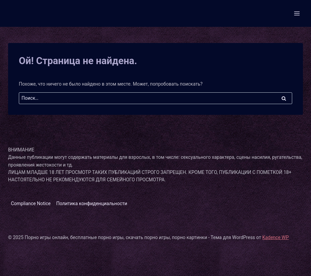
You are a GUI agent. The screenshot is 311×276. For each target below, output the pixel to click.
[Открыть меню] (297, 13)
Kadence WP (275, 237)
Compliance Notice (30, 203)
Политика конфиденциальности (91, 203)
